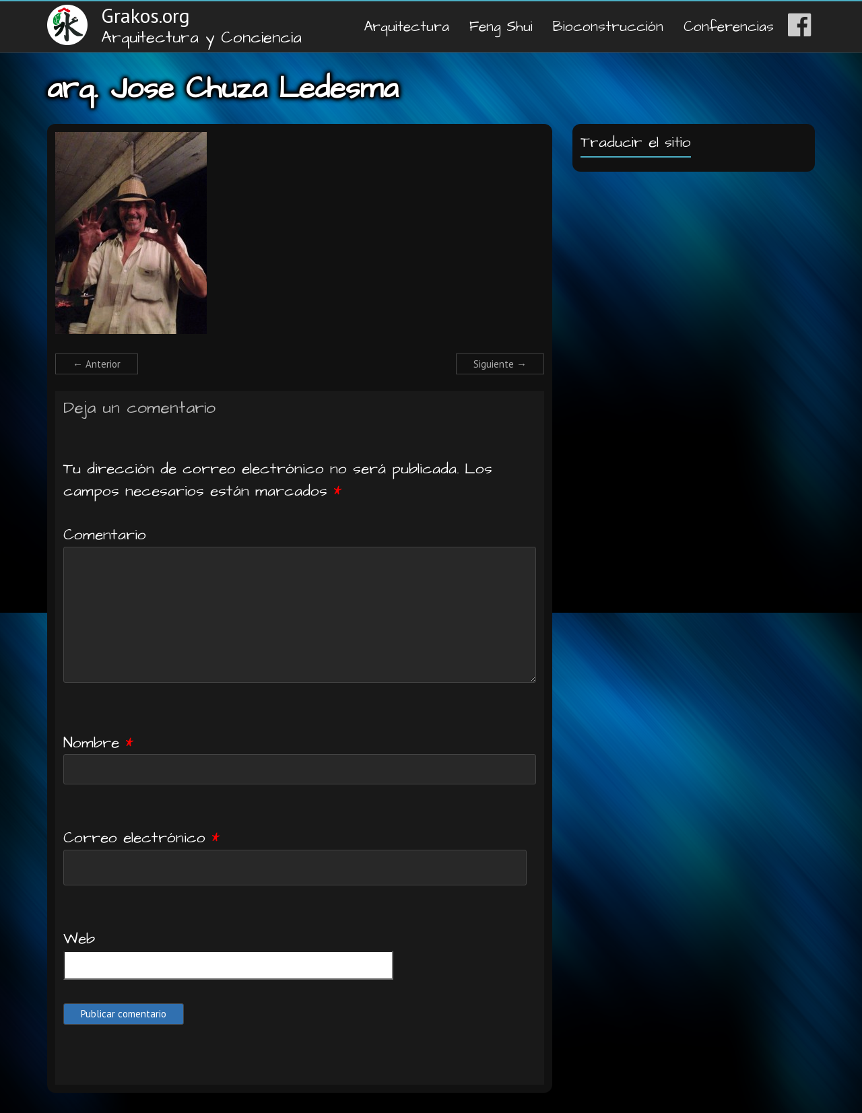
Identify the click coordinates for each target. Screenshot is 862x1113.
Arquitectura (406, 26)
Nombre (98, 742)
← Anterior (97, 364)
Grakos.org (145, 15)
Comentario (104, 534)
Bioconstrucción (608, 26)
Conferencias (729, 26)
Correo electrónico (141, 837)
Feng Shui (501, 26)
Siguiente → (500, 364)
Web (79, 938)
